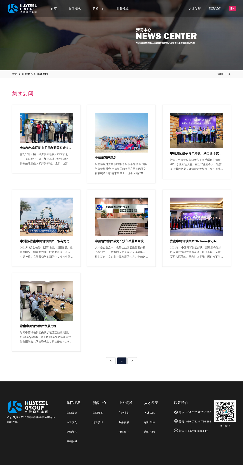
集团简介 (72, 413)
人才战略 (149, 413)
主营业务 (123, 413)
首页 (54, 8)
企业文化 (72, 422)
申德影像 (72, 441)
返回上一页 (224, 74)
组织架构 (72, 432)
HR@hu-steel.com (197, 431)
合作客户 (123, 432)
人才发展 (195, 8)
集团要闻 (42, 74)
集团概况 (75, 8)
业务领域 (122, 8)
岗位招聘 (149, 432)
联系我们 (215, 8)
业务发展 (123, 422)
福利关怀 (149, 422)
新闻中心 (98, 8)
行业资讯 (98, 422)
